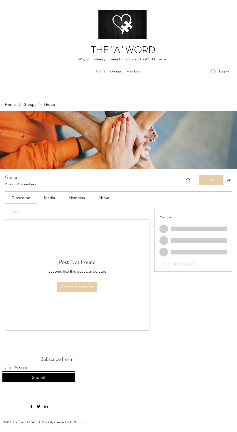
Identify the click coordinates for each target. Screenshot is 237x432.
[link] (21, 197)
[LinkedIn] (46, 406)
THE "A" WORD (123, 50)
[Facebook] (31, 406)
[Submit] (38, 377)
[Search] (188, 180)
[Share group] (229, 180)
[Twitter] (38, 406)
